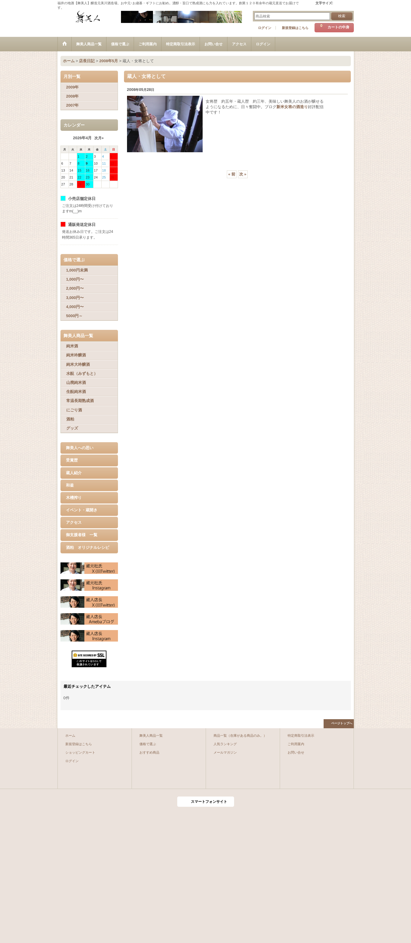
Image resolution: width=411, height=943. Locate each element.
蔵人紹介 (74, 473)
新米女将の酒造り (292, 107)
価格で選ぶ (147, 744)
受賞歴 (72, 460)
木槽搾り (74, 497)
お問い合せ (296, 752)
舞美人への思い (79, 448)
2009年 (72, 87)
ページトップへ (341, 723)
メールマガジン (225, 752)
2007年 (72, 105)
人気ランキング (225, 744)
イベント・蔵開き (81, 510)
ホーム (70, 735)
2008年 (72, 96)
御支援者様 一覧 (81, 535)
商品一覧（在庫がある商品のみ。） (240, 735)
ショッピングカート (80, 752)
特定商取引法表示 (301, 735)
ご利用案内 (296, 744)
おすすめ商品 (149, 752)
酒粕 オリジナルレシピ (87, 547)
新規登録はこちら (295, 28)
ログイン (264, 28)
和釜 (70, 485)
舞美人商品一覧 (151, 735)
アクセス (74, 522)
